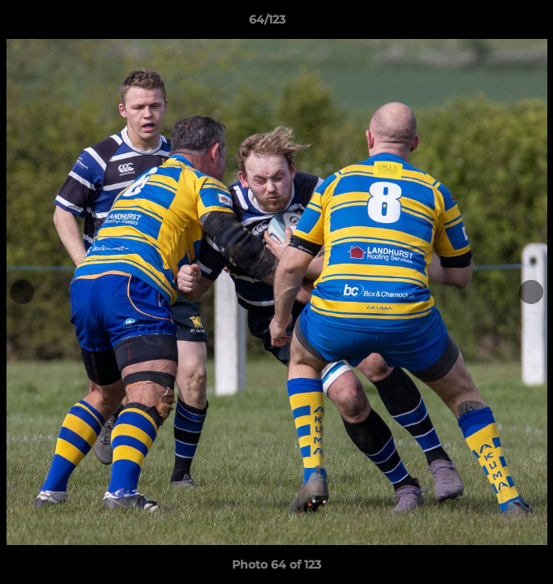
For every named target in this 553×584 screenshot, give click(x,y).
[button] (494, 23)
